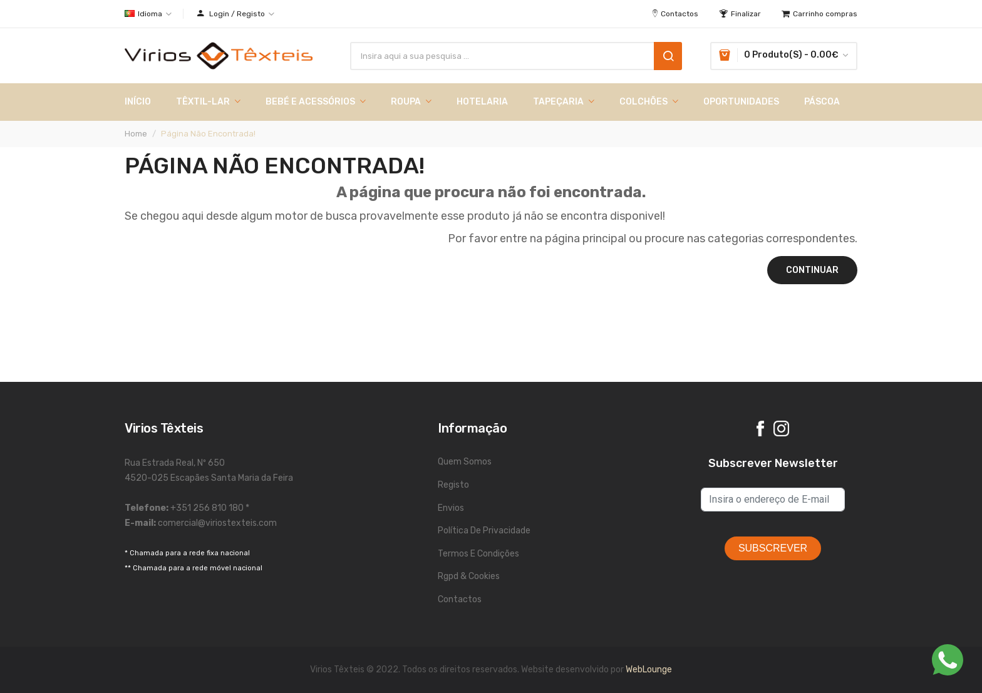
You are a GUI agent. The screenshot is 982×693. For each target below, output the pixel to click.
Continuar (812, 270)
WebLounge (649, 669)
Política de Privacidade (484, 530)
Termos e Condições (478, 553)
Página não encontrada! (208, 133)
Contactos (460, 599)
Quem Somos (465, 461)
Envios (451, 508)
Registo (453, 485)
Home (136, 133)
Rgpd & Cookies (469, 576)
